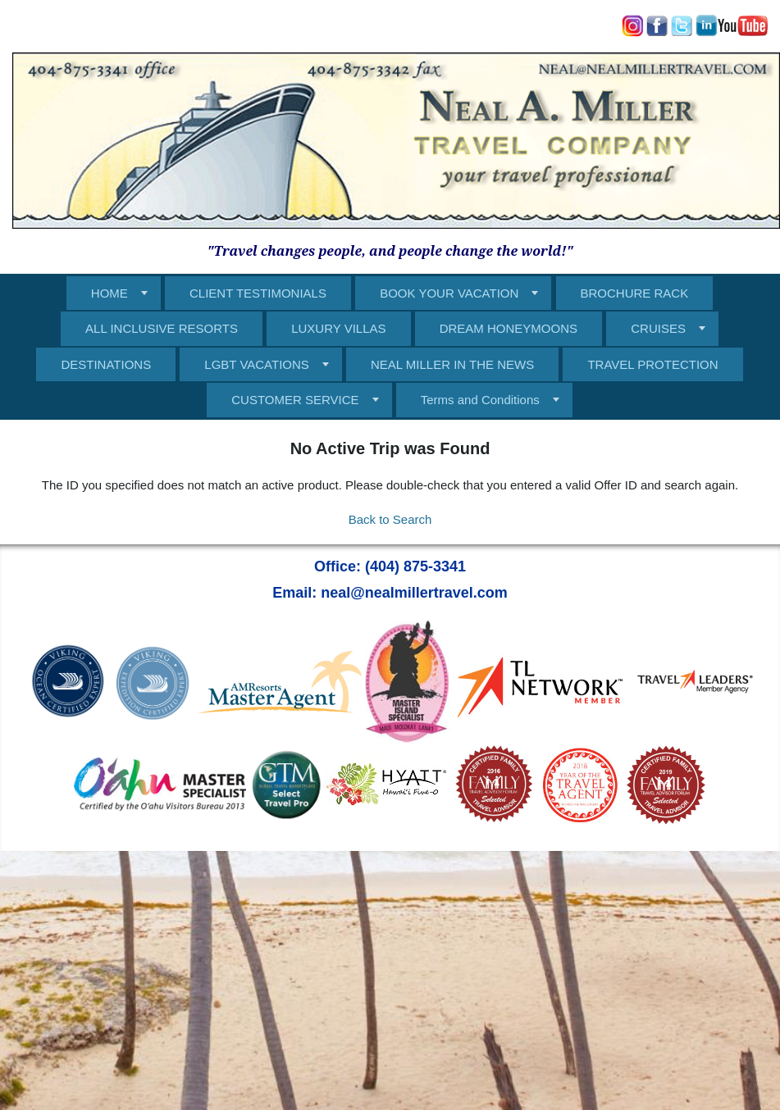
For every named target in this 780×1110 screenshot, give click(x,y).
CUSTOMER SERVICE (294, 400)
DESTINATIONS (106, 364)
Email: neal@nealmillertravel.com (390, 593)
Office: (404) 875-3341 (390, 566)
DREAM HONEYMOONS (508, 328)
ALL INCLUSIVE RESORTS (161, 328)
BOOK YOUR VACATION (449, 293)
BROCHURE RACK (635, 293)
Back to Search (390, 519)
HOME (109, 293)
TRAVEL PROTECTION (652, 364)
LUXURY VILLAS (338, 328)
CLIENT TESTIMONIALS (257, 293)
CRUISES (658, 328)
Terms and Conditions (480, 400)
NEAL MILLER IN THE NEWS (452, 364)
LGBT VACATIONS (256, 364)
